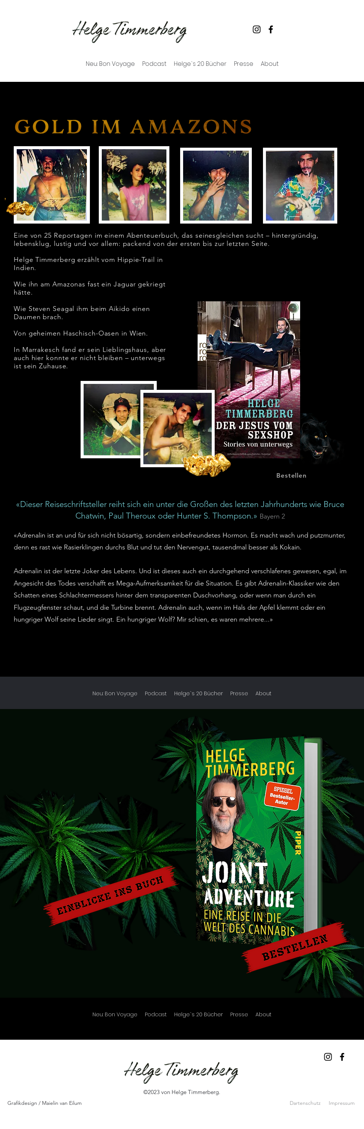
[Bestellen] (291, 475)
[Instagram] (256, 29)
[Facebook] (271, 29)
